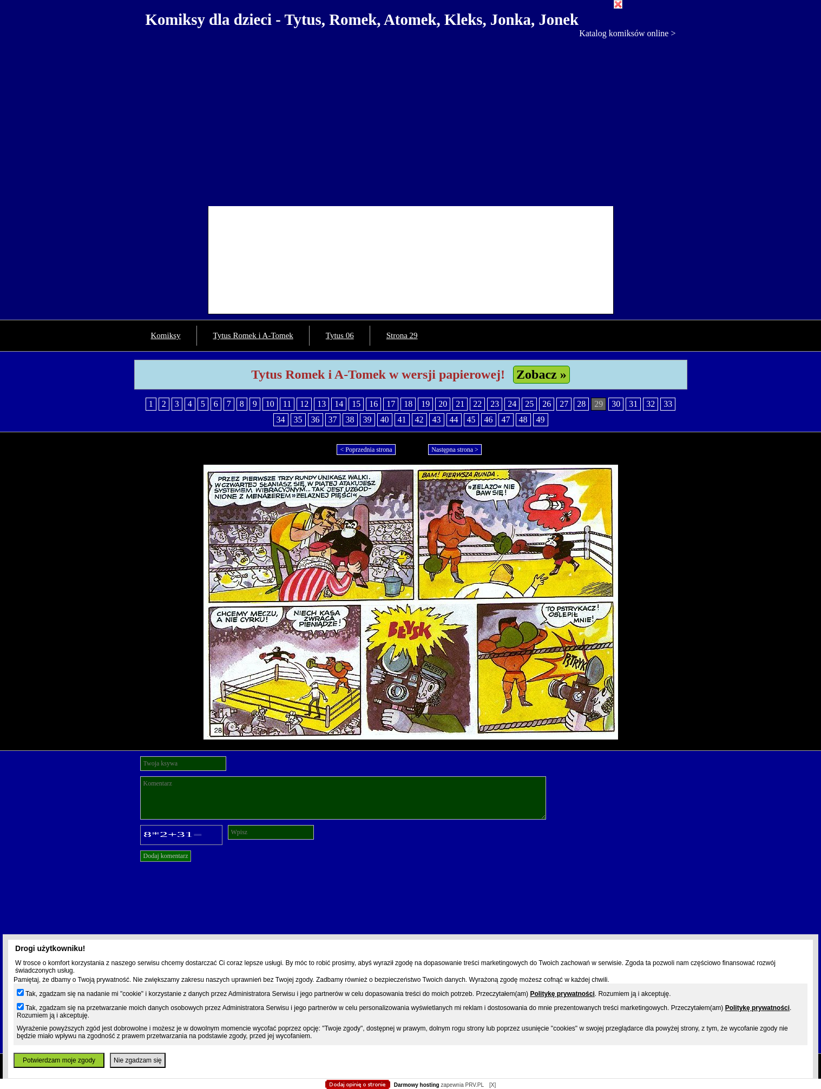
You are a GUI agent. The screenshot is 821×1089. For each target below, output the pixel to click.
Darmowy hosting (416, 1085)
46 (488, 419)
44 (454, 419)
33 (668, 403)
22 (477, 403)
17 (390, 403)
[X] (492, 1085)
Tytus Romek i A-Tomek (253, 335)
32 (650, 403)
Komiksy (166, 335)
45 (471, 419)
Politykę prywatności (562, 994)
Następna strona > (454, 449)
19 (425, 403)
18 (408, 403)
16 (373, 403)
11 (287, 403)
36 (315, 419)
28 (581, 403)
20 (442, 403)
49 (540, 419)
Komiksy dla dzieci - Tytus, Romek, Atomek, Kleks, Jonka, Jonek (362, 19)
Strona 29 (402, 335)
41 (402, 419)
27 (564, 403)
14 (338, 403)
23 (494, 403)
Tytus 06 (340, 335)
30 (616, 403)
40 (384, 419)
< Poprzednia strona (366, 449)
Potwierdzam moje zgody (59, 1060)
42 (419, 419)
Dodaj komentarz (165, 856)
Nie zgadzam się (138, 1060)
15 (356, 403)
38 (350, 419)
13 (321, 403)
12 (304, 403)
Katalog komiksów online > (627, 33)
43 (436, 419)
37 (333, 419)
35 (298, 419)
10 (270, 403)
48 (523, 419)
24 (512, 403)
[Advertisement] (410, 119)
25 (529, 403)
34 (281, 419)
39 (367, 419)
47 (506, 419)
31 (633, 403)
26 (546, 403)
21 (460, 403)
